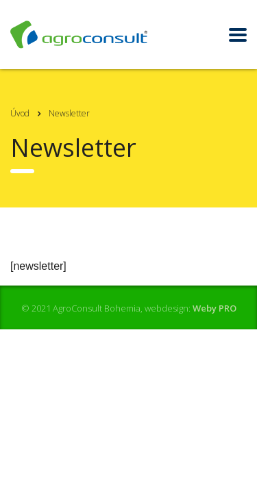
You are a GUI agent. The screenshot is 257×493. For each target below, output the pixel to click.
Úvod (19, 113)
